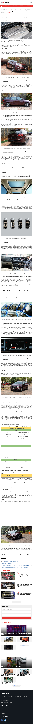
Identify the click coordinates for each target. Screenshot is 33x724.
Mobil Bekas (7, 5)
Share (2, 559)
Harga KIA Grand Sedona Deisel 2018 (8, 567)
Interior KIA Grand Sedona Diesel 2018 (8, 565)
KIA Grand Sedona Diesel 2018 (22, 567)
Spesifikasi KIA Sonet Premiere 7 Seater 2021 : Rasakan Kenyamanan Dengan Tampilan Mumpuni (24, 575)
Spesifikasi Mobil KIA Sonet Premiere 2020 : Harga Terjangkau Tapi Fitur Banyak (24, 594)
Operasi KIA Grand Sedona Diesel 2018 (24, 565)
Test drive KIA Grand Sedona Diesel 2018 (9, 563)
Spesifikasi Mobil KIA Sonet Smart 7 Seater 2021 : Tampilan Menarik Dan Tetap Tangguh (24, 585)
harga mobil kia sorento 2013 (11, 497)
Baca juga (16, 601)
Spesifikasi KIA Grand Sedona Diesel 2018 (10, 561)
